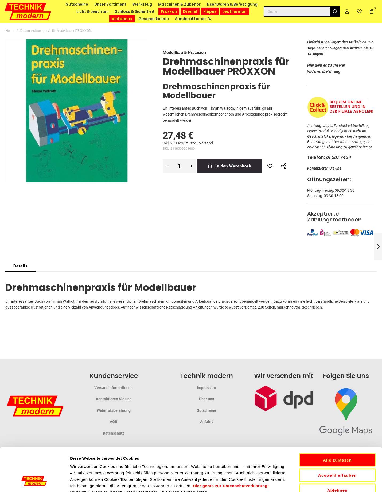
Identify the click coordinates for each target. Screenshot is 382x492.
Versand (206, 143)
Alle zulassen (337, 415)
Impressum (206, 388)
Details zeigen (284, 481)
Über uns (206, 399)
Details (20, 266)
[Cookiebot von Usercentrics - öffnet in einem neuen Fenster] (34, 482)
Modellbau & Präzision (184, 52)
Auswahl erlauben (337, 430)
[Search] (335, 11)
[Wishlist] (359, 11)
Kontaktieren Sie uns (324, 168)
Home (10, 31)
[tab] (20, 266)
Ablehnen (337, 445)
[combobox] (302, 11)
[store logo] (28, 11)
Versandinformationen (113, 388)
